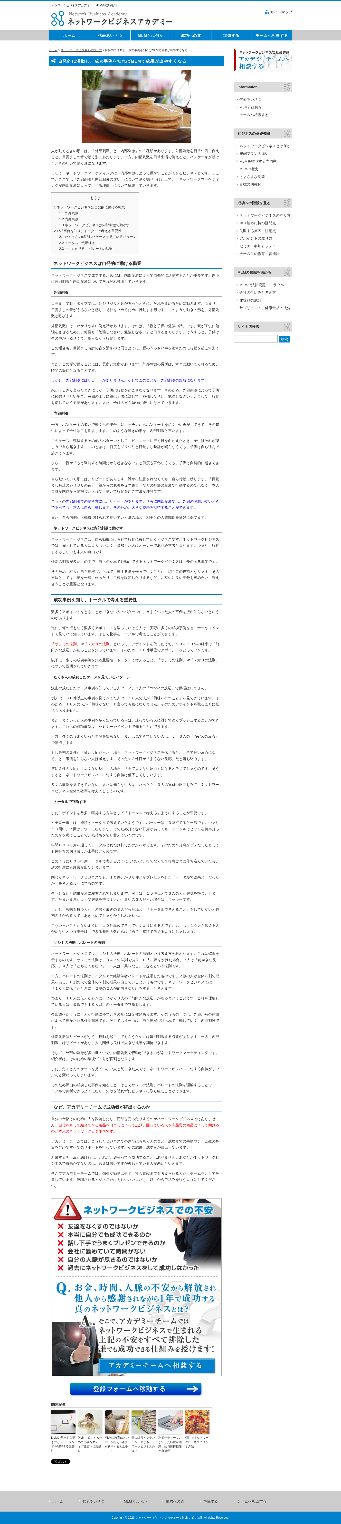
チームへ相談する (254, 115)
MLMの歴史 (248, 169)
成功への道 (175, 1501)
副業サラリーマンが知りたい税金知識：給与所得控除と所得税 (170, 1444)
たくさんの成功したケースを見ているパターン (97, 237)
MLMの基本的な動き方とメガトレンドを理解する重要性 (63, 1444)
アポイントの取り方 (255, 238)
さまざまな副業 (252, 177)
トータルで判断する (77, 243)
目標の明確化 (250, 184)
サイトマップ (281, 12)
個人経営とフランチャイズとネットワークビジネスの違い (143, 1444)
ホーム (53, 50)
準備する (210, 1501)
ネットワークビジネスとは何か (265, 146)
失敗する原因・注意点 (257, 231)
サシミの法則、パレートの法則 (86, 249)
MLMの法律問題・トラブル (261, 285)
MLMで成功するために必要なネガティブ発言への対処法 (90, 1444)
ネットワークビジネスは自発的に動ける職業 (89, 207)
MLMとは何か (250, 107)
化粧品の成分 (250, 300)
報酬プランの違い (254, 153)
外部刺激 (68, 213)
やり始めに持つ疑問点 (257, 223)
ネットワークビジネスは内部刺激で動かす (94, 225)
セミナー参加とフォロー (259, 246)
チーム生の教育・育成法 (259, 254)
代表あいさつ (250, 99)
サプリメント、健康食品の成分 (265, 308)
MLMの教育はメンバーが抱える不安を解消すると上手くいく (117, 1444)
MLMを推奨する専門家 (258, 161)
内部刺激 (68, 219)
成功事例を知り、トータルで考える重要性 (88, 231)
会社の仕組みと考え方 (257, 292)
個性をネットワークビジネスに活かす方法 (196, 1442)
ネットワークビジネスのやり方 (81, 50)
